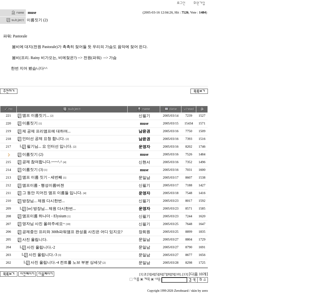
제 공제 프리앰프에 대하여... (46, 131)
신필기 (144, 115)
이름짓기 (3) (32, 169)
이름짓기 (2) (32, 154)
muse (32, 12)
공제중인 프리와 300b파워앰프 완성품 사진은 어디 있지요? (72, 232)
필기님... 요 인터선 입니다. (49, 146)
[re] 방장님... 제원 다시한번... (51, 208)
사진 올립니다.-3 (43, 254)
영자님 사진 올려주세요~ (43, 223)
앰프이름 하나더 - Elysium (44, 216)
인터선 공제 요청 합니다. (43, 138)
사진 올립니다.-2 (41, 247)
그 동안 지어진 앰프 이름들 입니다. (52, 193)
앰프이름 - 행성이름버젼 (43, 185)
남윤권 (144, 131)
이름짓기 (30, 123)
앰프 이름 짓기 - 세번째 (42, 177)
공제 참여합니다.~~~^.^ (42, 162)
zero (205, 290)
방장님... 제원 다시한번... (43, 201)
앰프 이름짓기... (35, 115)
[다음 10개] (198, 274)
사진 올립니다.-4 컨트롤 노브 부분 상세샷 (66, 262)
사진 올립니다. (34, 239)
